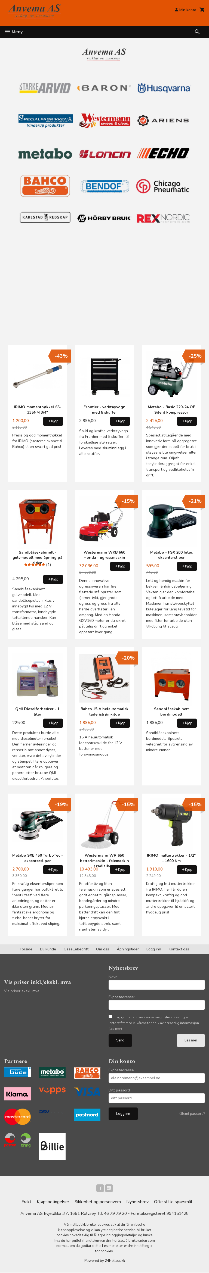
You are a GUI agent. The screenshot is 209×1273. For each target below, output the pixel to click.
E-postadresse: (122, 997)
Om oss (102, 949)
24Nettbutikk (115, 1262)
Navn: (113, 976)
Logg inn (153, 949)
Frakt (26, 1203)
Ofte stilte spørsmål (173, 1203)
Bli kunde (48, 949)
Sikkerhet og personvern (98, 1203)
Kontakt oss (179, 949)
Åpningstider (128, 949)
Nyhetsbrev (137, 1203)
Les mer (191, 1040)
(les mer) (115, 1028)
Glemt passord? (192, 1113)
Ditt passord (119, 1090)
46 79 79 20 (115, 1215)
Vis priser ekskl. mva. (22, 991)
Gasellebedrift (76, 949)
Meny (13, 32)
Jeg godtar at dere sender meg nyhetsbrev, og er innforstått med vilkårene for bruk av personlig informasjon (154, 1023)
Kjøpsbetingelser (53, 1203)
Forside (26, 949)
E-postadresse (121, 1070)
